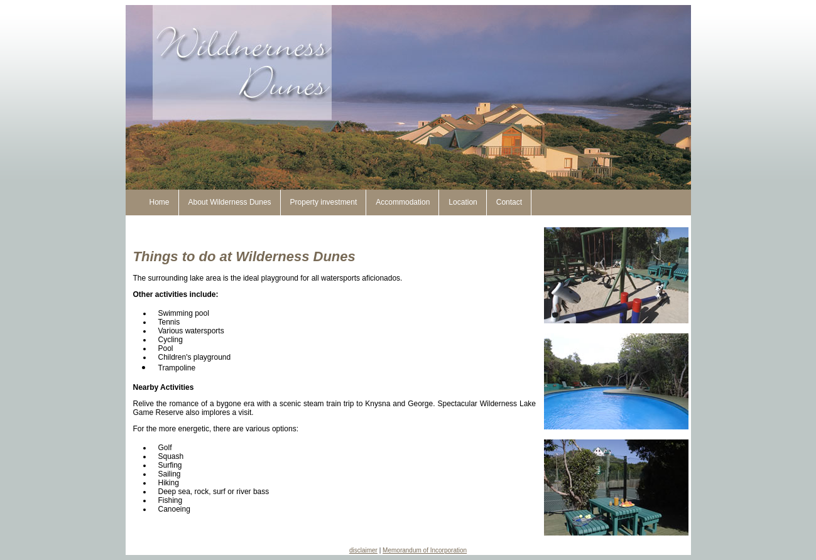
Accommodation (403, 202)
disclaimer (363, 550)
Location (463, 202)
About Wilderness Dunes (229, 202)
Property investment (323, 202)
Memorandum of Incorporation (425, 550)
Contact (509, 202)
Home (160, 202)
